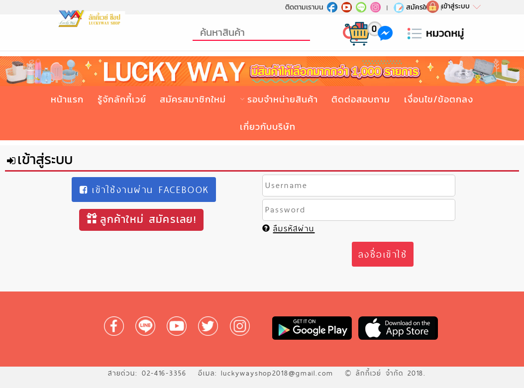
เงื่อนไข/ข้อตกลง (438, 99)
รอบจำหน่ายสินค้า (282, 99)
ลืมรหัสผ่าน (288, 228)
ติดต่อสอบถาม (360, 99)
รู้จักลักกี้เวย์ (122, 99)
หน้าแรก (67, 99)
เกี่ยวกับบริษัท (268, 126)
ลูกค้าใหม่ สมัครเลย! (141, 219)
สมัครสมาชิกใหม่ (193, 99)
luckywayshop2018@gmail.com (277, 373)
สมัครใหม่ (413, 6)
